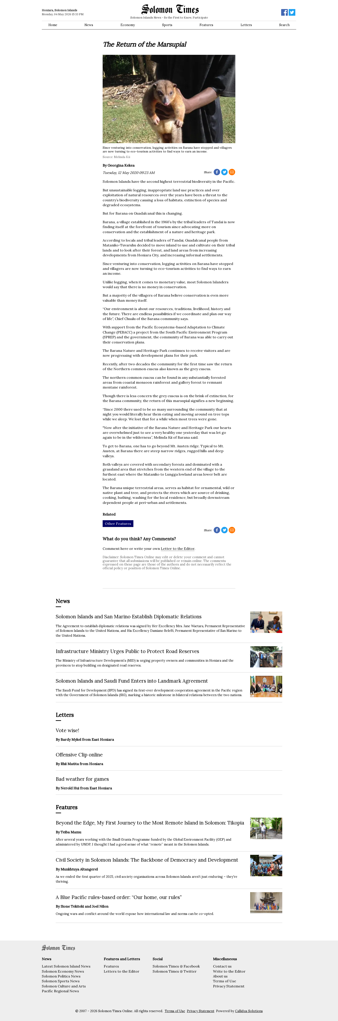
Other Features (118, 523)
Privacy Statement (228, 986)
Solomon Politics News (61, 976)
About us (220, 976)
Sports (167, 25)
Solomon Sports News (61, 981)
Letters (246, 25)
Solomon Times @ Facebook (176, 966)
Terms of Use (224, 981)
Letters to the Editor (121, 971)
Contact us (222, 966)
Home (52, 25)
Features (206, 25)
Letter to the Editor (177, 548)
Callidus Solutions (249, 1011)
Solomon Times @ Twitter (175, 971)
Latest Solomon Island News (66, 966)
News (88, 25)
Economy (128, 25)
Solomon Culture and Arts (64, 986)
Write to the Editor (229, 971)
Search (284, 25)
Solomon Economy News (63, 971)
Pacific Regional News (60, 991)
